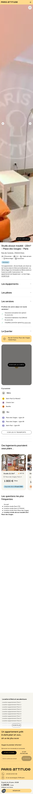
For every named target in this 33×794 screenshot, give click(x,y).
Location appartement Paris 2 (11, 705)
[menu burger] (30, 2)
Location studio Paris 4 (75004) (14, 508)
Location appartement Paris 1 (11, 702)
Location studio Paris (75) (12, 506)
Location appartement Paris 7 (11, 716)
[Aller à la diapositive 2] (13, 467)
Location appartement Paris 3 (11, 707)
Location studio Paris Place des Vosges (16, 510)
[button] (4, 791)
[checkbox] (30, 7)
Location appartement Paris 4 (11, 709)
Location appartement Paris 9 (11, 721)
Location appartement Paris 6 (11, 714)
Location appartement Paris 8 (11, 718)
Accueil (6, 504)
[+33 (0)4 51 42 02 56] (9, 774)
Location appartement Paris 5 (11, 711)
